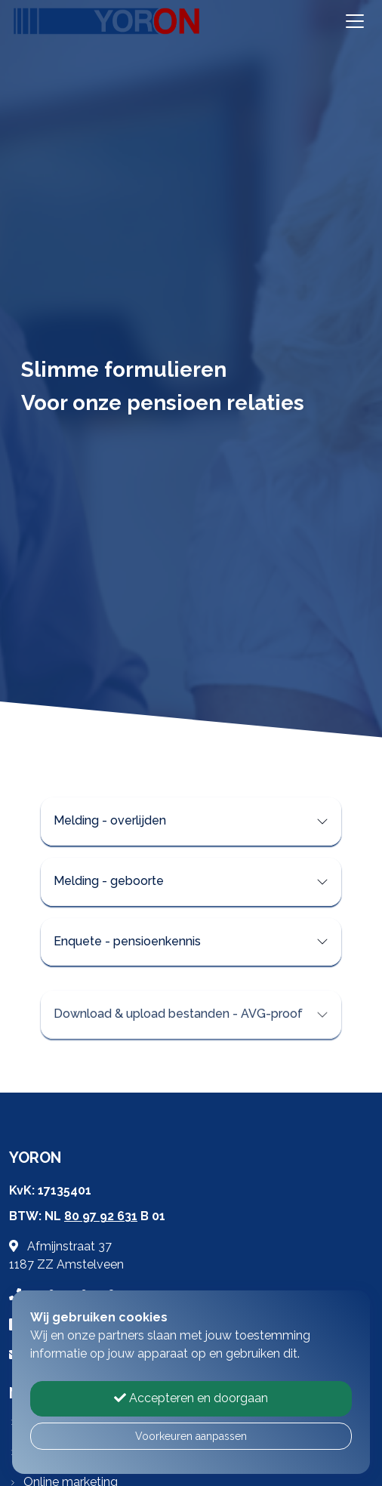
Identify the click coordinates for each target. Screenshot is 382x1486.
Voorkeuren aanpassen (191, 1436)
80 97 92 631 (100, 1216)
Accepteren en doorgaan (191, 1398)
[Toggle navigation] (355, 21)
